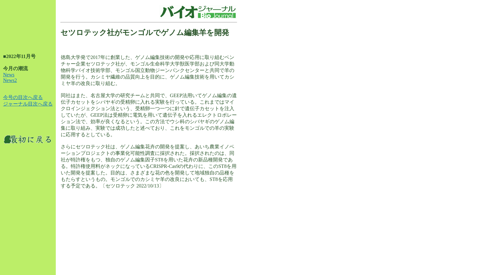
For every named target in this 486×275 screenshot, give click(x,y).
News (8, 74)
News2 (10, 80)
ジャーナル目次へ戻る (28, 103)
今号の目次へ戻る (23, 97)
